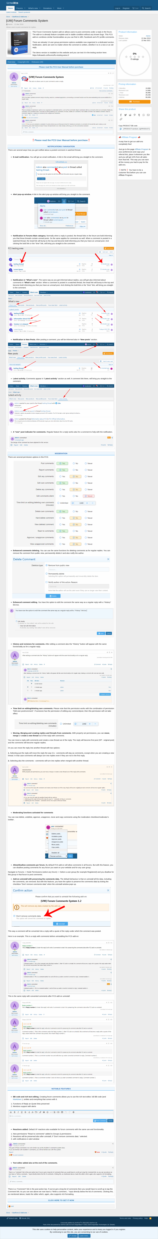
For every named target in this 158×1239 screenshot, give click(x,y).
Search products (24, 12)
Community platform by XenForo (79, 1222)
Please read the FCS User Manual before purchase (61, 67)
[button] (24, 8)
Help (146, 1218)
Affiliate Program (141, 149)
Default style (12, 1218)
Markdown (17, 1099)
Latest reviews (11, 12)
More (59, 8)
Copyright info (23, 62)
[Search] (146, 8)
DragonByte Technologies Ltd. (100, 1224)
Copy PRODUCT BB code (128, 126)
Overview (11, 62)
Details (112, 1224)
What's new (33, 8)
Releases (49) (37, 62)
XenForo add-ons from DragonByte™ (72, 1224)
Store (10, 8)
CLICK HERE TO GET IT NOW (61, 1200)
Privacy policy (138, 1218)
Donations (47, 8)
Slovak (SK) (24, 1218)
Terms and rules (125, 1218)
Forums (19, 8)
